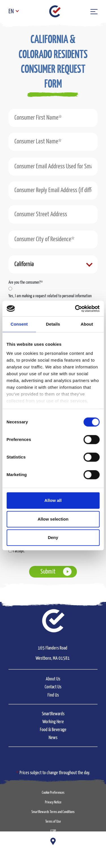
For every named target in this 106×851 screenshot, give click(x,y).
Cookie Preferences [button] (53, 793)
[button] (53, 71)
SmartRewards (53, 714)
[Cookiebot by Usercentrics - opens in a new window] (75, 308)
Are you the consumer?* (25, 282)
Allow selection (53, 519)
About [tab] (87, 324)
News (53, 737)
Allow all (53, 500)
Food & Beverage (53, 729)
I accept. (19, 551)
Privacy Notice (53, 802)
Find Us (53, 695)
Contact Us (53, 687)
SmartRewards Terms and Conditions (53, 812)
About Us (53, 679)
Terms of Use (53, 822)
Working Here (53, 722)
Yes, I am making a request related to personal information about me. (50, 299)
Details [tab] (53, 324)
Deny (53, 537)
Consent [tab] (19, 324)
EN (11, 11)
